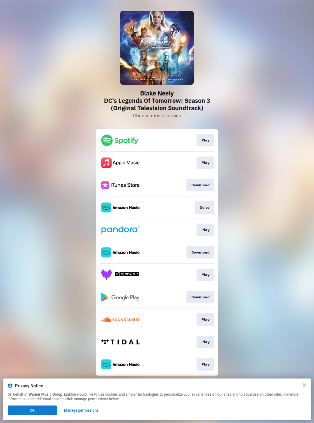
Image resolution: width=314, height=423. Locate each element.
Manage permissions (81, 410)
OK (32, 410)
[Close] (304, 385)
